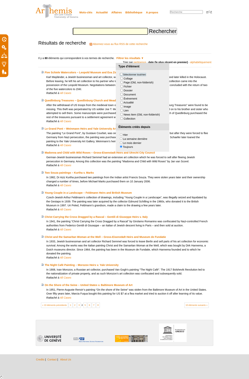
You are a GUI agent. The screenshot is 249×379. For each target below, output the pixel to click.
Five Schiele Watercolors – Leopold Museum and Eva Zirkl (82, 72)
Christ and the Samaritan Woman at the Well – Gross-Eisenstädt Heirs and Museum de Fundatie (105, 236)
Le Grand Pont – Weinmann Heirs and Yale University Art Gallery (85, 128)
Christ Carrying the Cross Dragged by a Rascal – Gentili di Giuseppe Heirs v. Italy (96, 216)
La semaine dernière (135, 138)
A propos (152, 12)
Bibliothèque (133, 12)
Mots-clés (85, 12)
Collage (128, 78)
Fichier (128, 86)
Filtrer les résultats (128, 58)
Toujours (128, 146)
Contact (52, 359)
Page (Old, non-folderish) (138, 82)
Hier (125, 134)
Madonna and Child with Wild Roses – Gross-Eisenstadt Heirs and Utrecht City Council (100, 152)
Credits (40, 359)
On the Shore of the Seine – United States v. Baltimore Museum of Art (88, 285)
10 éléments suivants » (196, 305)
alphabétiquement (200, 62)
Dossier (128, 90)
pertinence (140, 62)
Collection (129, 118)
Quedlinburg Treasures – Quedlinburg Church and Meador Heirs (85, 100)
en (207, 11)
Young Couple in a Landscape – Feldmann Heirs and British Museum (88, 192)
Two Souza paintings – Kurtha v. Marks (69, 172)
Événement (130, 98)
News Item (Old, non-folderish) (142, 114)
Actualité (102, 12)
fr (211, 11)
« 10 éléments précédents (54, 305)
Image (127, 106)
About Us (65, 359)
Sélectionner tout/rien (134, 74)
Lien (126, 110)
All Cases (65, 93)
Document (130, 94)
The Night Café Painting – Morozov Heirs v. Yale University (82, 264)
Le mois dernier (132, 142)
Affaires (116, 12)
